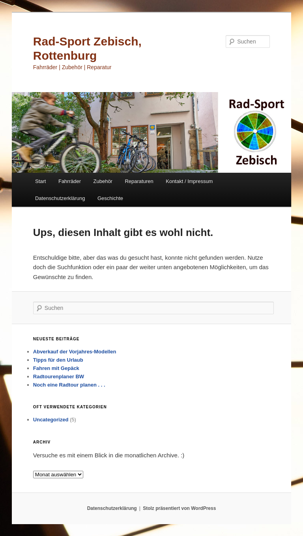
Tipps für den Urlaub (58, 360)
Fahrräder (69, 181)
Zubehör (103, 181)
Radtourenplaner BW (58, 376)
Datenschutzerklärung (60, 198)
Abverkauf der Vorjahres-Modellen (74, 352)
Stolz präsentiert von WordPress (179, 508)
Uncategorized (51, 420)
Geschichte (110, 198)
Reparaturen (139, 181)
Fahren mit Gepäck (56, 368)
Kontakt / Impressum (189, 181)
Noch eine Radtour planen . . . (69, 385)
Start (40, 181)
